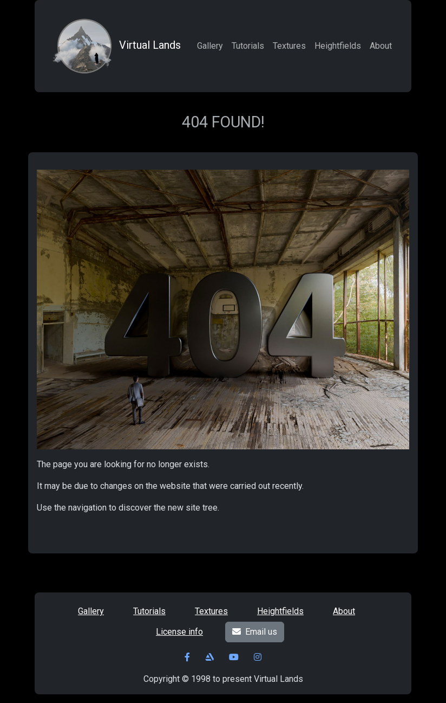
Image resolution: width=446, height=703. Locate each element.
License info (179, 632)
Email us (254, 632)
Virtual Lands (115, 46)
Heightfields (337, 46)
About (381, 46)
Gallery (210, 46)
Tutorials (248, 46)
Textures (289, 46)
